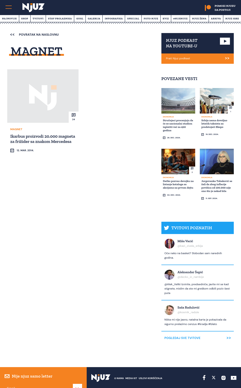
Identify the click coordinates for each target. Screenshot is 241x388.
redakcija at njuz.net (133, 380)
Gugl (79, 18)
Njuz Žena (199, 18)
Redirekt (231, 380)
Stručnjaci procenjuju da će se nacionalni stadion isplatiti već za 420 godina (177, 125)
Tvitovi (38, 18)
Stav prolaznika (60, 18)
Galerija (94, 18)
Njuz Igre (232, 18)
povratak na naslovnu (34, 35)
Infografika (114, 18)
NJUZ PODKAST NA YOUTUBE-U (182, 43)
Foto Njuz (151, 18)
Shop (24, 18)
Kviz (166, 18)
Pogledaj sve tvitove (182, 326)
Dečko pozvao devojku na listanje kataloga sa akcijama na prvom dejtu (177, 180)
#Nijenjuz (180, 18)
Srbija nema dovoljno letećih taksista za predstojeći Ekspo (215, 123)
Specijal (133, 18)
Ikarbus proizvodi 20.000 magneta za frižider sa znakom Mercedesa (39, 141)
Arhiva (216, 18)
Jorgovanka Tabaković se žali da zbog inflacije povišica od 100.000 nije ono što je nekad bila (216, 180)
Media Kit (131, 366)
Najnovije (9, 18)
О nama (119, 366)
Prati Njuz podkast (178, 58)
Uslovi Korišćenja (150, 366)
